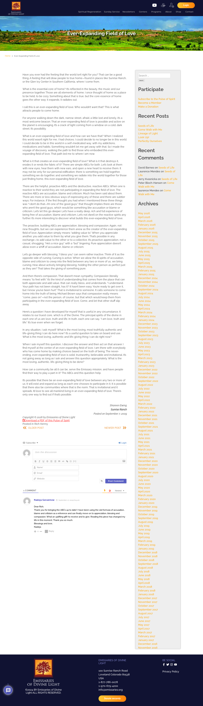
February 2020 (147, 499)
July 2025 (144, 251)
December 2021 (147, 415)
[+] (74, 461)
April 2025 (144, 262)
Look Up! (143, 137)
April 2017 (144, 628)
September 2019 (148, 518)
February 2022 (146, 407)
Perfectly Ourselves (150, 141)
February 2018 (146, 590)
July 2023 (144, 342)
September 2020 (148, 472)
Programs (157, 11)
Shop (179, 11)
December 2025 (147, 232)
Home (7, 56)
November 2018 (147, 556)
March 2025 (145, 266)
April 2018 (144, 582)
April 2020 (144, 491)
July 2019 (143, 525)
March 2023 (145, 358)
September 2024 (148, 289)
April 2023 (144, 354)
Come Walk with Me (150, 129)
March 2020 (145, 495)
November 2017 (147, 601)
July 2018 (143, 571)
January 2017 (146, 640)
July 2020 (144, 480)
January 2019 (146, 548)
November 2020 (148, 464)
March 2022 (145, 403)
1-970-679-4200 (108, 685)
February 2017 (146, 636)
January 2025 (146, 274)
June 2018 (144, 575)
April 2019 (144, 537)
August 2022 (145, 384)
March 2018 (145, 586)
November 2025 (148, 236)
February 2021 (146, 453)
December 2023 (147, 323)
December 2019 (147, 506)
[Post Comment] (116, 481)
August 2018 (145, 567)
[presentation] (107, 470)
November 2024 (148, 281)
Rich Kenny (41, 423)
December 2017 (147, 598)
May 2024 (144, 304)
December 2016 (147, 643)
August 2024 (145, 293)
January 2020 (146, 502)
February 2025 (146, 270)
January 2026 (146, 228)
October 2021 (146, 422)
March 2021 (145, 449)
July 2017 (143, 617)
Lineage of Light (148, 133)
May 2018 (144, 579)
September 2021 (148, 426)
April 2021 (144, 445)
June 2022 (144, 392)
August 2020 (145, 476)
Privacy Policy (170, 671)
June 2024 (144, 300)
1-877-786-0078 (108, 682)
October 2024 (146, 285)
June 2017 (144, 620)
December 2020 (148, 460)
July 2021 (143, 434)
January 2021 (146, 457)
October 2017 (146, 605)
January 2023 (146, 365)
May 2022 (144, 396)
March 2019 (145, 540)
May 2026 (144, 213)
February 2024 (146, 316)
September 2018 (148, 563)
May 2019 (144, 533)
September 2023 (148, 335)
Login (122, 443)
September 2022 (148, 380)
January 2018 (146, 594)
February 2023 (146, 361)
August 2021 (145, 430)
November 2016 (147, 647)
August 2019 (145, 521)
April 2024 (144, 308)
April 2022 (144, 400)
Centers (143, 11)
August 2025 (145, 247)
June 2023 (144, 346)
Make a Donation (148, 106)
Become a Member (149, 102)
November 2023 (148, 327)
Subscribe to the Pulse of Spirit (156, 99)
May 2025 (144, 259)
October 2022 (146, 377)
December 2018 (147, 552)
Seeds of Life (146, 125)
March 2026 (145, 220)
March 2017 (145, 632)
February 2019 (146, 544)
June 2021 (144, 438)
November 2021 (147, 419)
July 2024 (144, 297)
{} (71, 461)
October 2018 (146, 560)
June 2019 (144, 529)
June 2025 (144, 255)
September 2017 (148, 609)
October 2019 (146, 514)
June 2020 (144, 483)
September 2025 (148, 243)
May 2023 (144, 350)
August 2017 (145, 613)
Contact (190, 11)
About (169, 11)
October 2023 (146, 331)
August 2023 (145, 339)
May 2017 (143, 624)
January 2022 (146, 411)
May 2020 (144, 487)
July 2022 (144, 388)
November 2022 (148, 373)
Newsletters (129, 11)
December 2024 (147, 278)
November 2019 (147, 510)
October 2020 (146, 468)
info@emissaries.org (111, 689)
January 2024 (146, 319)
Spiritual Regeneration (89, 11)
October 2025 (146, 239)
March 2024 (145, 312)
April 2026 (144, 217)
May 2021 (143, 441)
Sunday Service (112, 11)
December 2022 (147, 369)
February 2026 (147, 224)
